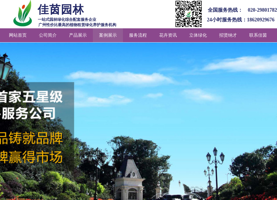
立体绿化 (198, 35)
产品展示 (78, 35)
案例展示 (108, 35)
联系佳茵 (258, 35)
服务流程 (138, 35)
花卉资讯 (168, 35)
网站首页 (18, 35)
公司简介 (48, 35)
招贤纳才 (228, 35)
